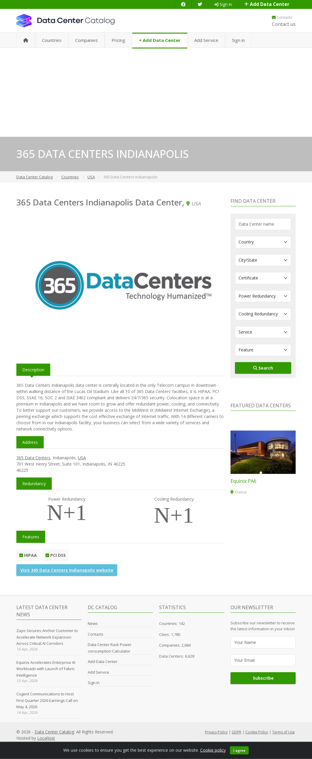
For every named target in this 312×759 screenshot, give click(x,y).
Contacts (282, 17)
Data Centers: (171, 656)
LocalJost (46, 738)
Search (263, 368)
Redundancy (34, 483)
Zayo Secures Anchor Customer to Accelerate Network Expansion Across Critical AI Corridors (47, 637)
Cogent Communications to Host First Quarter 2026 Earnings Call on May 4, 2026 (47, 700)
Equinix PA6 (243, 481)
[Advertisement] (156, 92)
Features (30, 537)
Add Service (206, 40)
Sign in (223, 4)
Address (30, 442)
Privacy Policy (216, 732)
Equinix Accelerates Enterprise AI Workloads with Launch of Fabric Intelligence (45, 669)
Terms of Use (283, 732)
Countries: (168, 623)
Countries (52, 40)
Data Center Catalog (54, 732)
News (93, 623)
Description (33, 370)
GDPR (236, 732)
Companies (86, 40)
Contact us (284, 24)
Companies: (170, 645)
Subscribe (263, 678)
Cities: (164, 634)
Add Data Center (266, 4)
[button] (261, 473)
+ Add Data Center (160, 40)
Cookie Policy (256, 732)
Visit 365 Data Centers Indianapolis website (66, 570)
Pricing (118, 40)
